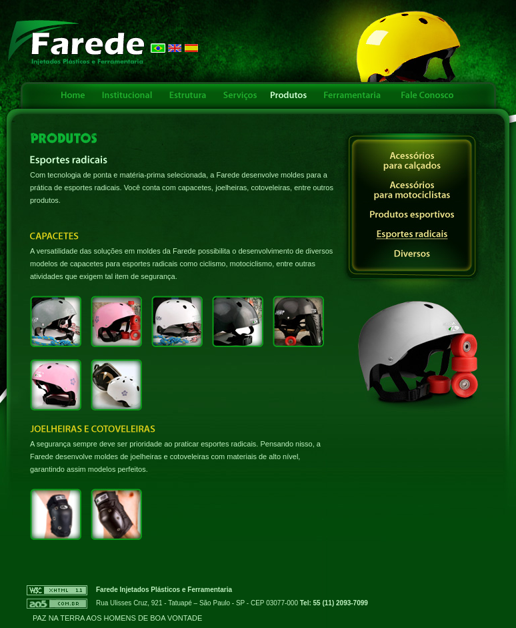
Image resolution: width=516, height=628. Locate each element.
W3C (57, 590)
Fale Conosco (426, 95)
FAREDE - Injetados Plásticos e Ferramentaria (76, 42)
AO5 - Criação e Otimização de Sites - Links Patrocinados (57, 604)
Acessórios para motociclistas (412, 191)
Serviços (239, 95)
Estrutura (188, 95)
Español (191, 48)
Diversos (412, 254)
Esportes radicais (412, 234)
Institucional (127, 95)
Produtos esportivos (412, 215)
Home (72, 95)
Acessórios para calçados (412, 161)
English (174, 48)
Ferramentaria (352, 95)
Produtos (289, 95)
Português (158, 48)
